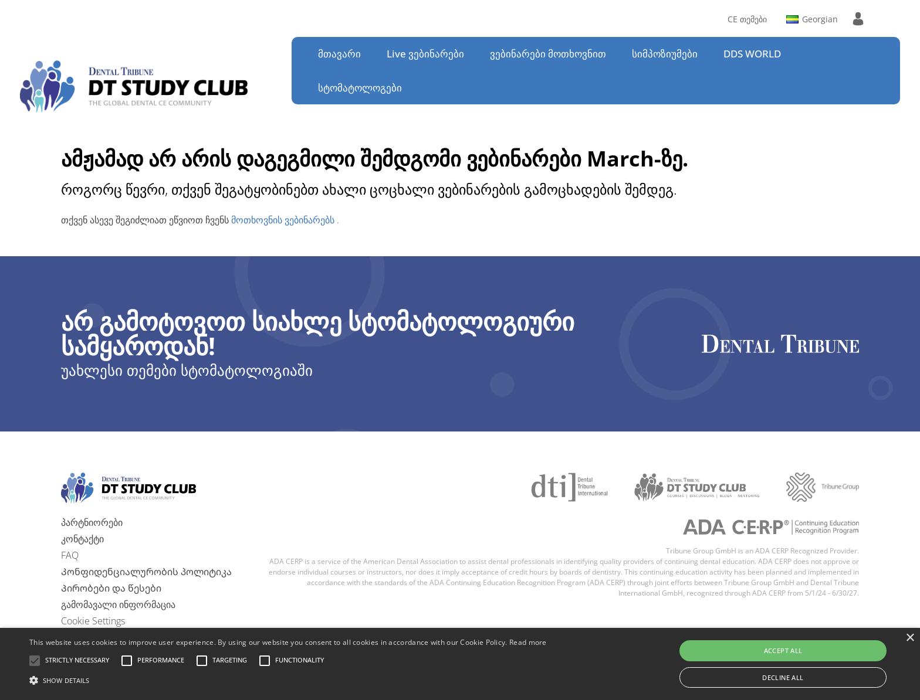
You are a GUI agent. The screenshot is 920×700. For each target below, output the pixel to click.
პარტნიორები (92, 522)
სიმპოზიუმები (665, 53)
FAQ (70, 555)
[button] (77, 660)
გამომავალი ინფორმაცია (118, 604)
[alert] (460, 664)
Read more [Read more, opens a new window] (528, 642)
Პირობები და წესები (111, 588)
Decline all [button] (782, 677)
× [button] (909, 638)
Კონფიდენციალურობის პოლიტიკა (146, 571)
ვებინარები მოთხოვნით (548, 53)
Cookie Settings (93, 620)
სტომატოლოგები (360, 87)
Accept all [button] (783, 650)
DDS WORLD (752, 53)
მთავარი (339, 53)
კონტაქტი (82, 538)
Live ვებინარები (425, 53)
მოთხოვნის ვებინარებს (284, 219)
